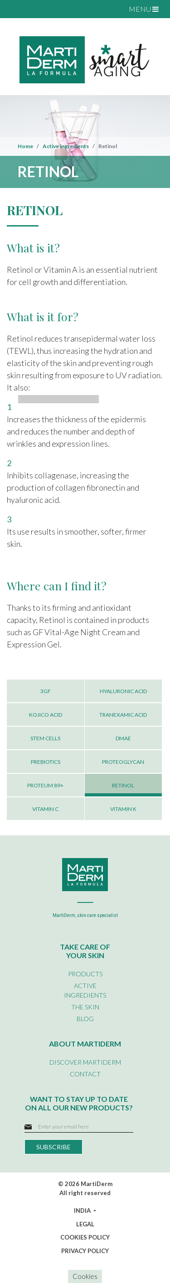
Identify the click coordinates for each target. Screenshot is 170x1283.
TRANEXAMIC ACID (123, 714)
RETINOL (123, 785)
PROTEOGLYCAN (123, 761)
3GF (45, 691)
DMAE (123, 738)
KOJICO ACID (45, 714)
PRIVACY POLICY (85, 1250)
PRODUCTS (85, 974)
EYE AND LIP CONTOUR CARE (81, 36)
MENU (144, 9)
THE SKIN (85, 1007)
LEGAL (85, 1224)
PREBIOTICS (45, 761)
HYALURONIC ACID (123, 691)
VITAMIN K (123, 808)
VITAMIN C (45, 808)
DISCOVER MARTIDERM (85, 1062)
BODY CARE (54, 56)
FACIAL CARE (57, 25)
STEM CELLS (45, 738)
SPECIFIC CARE (60, 46)
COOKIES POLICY (85, 1237)
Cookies (85, 1276)
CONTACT (85, 1074)
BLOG (85, 1019)
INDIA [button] (83, 1210)
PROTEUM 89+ (45, 785)
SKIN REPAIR (56, 188)
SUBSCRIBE (53, 1147)
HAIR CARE (53, 66)
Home (25, 146)
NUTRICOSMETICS (65, 76)
